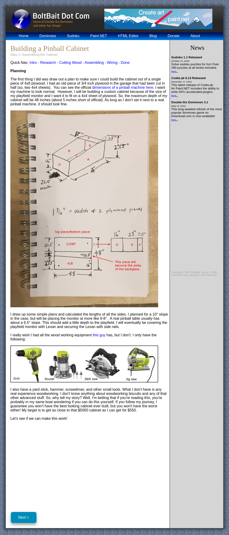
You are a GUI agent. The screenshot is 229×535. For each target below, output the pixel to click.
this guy (99, 335)
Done (125, 63)
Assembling (94, 63)
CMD (214, 272)
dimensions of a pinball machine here (122, 87)
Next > (23, 517)
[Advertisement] (49, 465)
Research (48, 63)
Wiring (112, 63)
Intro (33, 63)
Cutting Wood (70, 63)
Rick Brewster (209, 275)
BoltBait (195, 272)
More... (174, 71)
